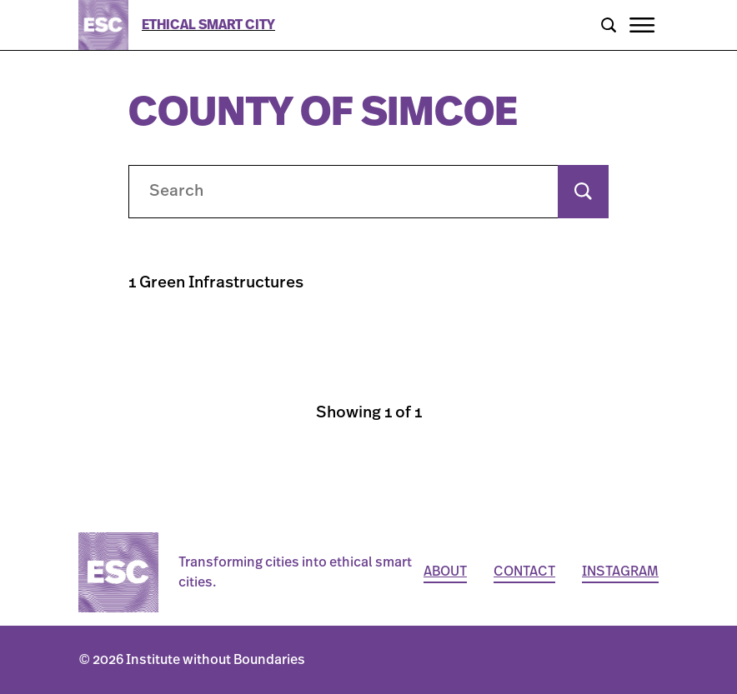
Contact (524, 571)
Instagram (620, 571)
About (445, 571)
